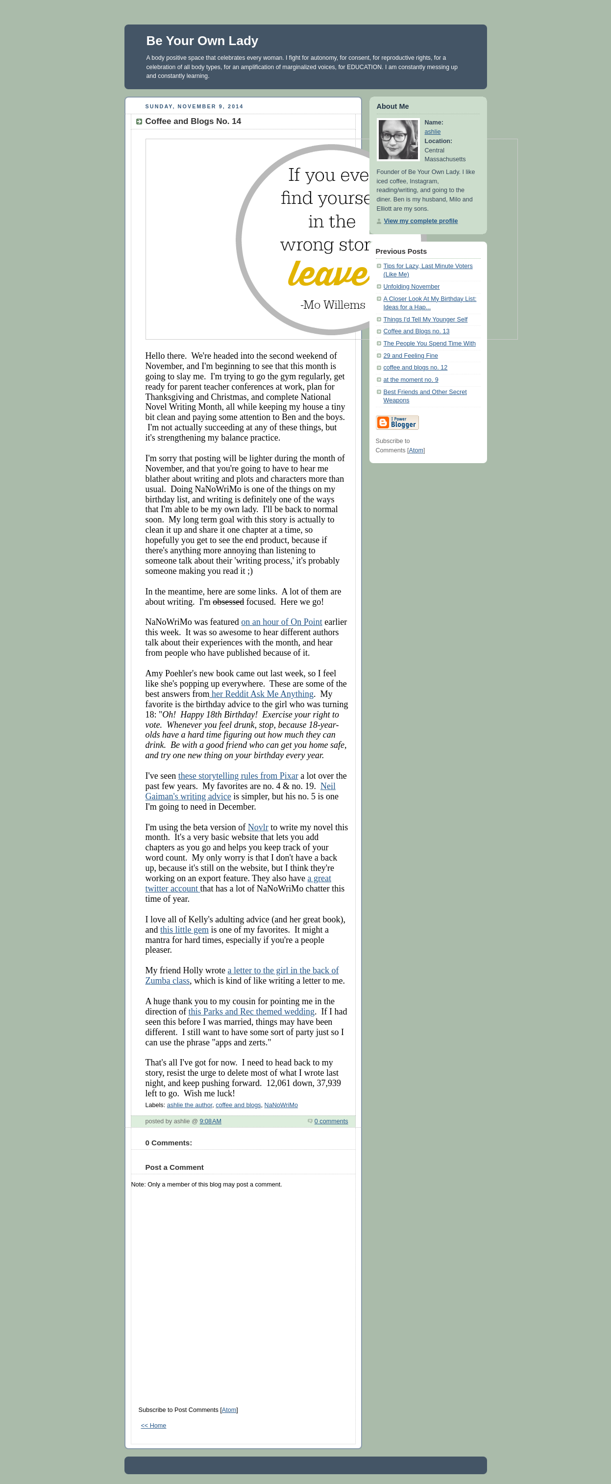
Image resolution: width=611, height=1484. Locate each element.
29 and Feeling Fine (411, 355)
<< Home (154, 1425)
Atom (229, 1410)
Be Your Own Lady (203, 40)
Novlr (258, 827)
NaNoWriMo (281, 1105)
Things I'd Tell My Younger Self (426, 319)
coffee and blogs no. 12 (416, 367)
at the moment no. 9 (411, 379)
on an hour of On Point (281, 622)
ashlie (433, 131)
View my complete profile (421, 221)
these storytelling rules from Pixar (238, 776)
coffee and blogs (238, 1105)
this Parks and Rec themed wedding (251, 1011)
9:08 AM (210, 1121)
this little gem (184, 930)
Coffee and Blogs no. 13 (417, 331)
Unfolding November (412, 286)
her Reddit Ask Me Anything (261, 694)
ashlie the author (190, 1105)
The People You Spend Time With (430, 343)
